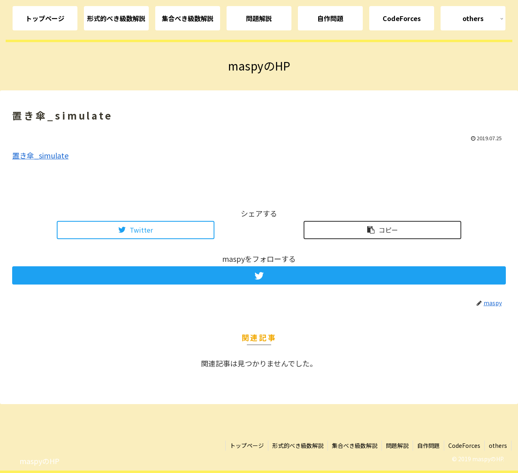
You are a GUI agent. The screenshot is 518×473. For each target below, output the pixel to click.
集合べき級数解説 (354, 445)
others (498, 445)
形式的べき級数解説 (297, 445)
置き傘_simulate (40, 155)
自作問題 (428, 445)
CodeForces (464, 445)
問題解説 (397, 445)
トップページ (247, 445)
